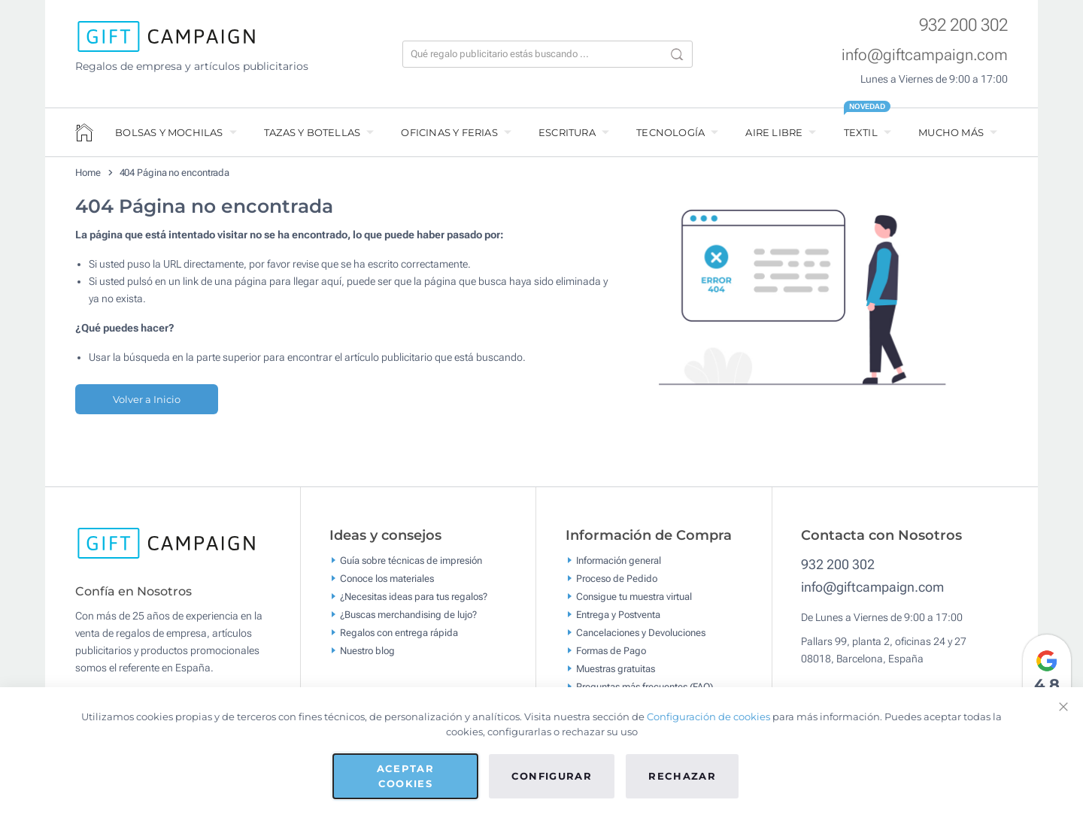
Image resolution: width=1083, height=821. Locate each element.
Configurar (552, 776)
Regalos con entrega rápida (399, 632)
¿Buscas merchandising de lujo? (408, 614)
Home (88, 172)
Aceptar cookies (405, 775)
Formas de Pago (611, 650)
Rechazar (682, 776)
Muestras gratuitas (615, 668)
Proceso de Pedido (616, 578)
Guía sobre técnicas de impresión (411, 560)
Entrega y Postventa (618, 614)
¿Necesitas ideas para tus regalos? (413, 596)
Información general (618, 560)
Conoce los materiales (387, 578)
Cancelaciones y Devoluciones (640, 632)
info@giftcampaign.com (925, 55)
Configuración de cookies (708, 716)
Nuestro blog (367, 650)
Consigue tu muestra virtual (634, 596)
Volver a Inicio (146, 399)
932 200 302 (963, 25)
